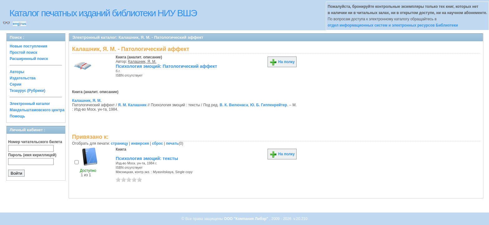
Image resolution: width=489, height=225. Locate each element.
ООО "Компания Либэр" (246, 219)
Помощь (17, 116)
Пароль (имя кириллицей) (32, 155)
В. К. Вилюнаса (234, 105)
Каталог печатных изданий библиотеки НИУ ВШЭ (103, 13)
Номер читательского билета (35, 142)
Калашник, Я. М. (142, 61)
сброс (157, 143)
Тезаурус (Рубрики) (27, 90)
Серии (15, 84)
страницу (119, 143)
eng (16, 24)
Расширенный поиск (29, 59)
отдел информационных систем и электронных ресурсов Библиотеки (393, 25)
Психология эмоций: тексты (147, 158)
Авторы (17, 72)
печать (172, 143)
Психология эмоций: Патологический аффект (166, 66)
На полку (282, 62)
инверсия (140, 143)
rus (23, 24)
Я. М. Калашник (132, 105)
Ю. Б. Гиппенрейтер (268, 105)
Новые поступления (28, 46)
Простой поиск (23, 52)
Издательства (23, 78)
